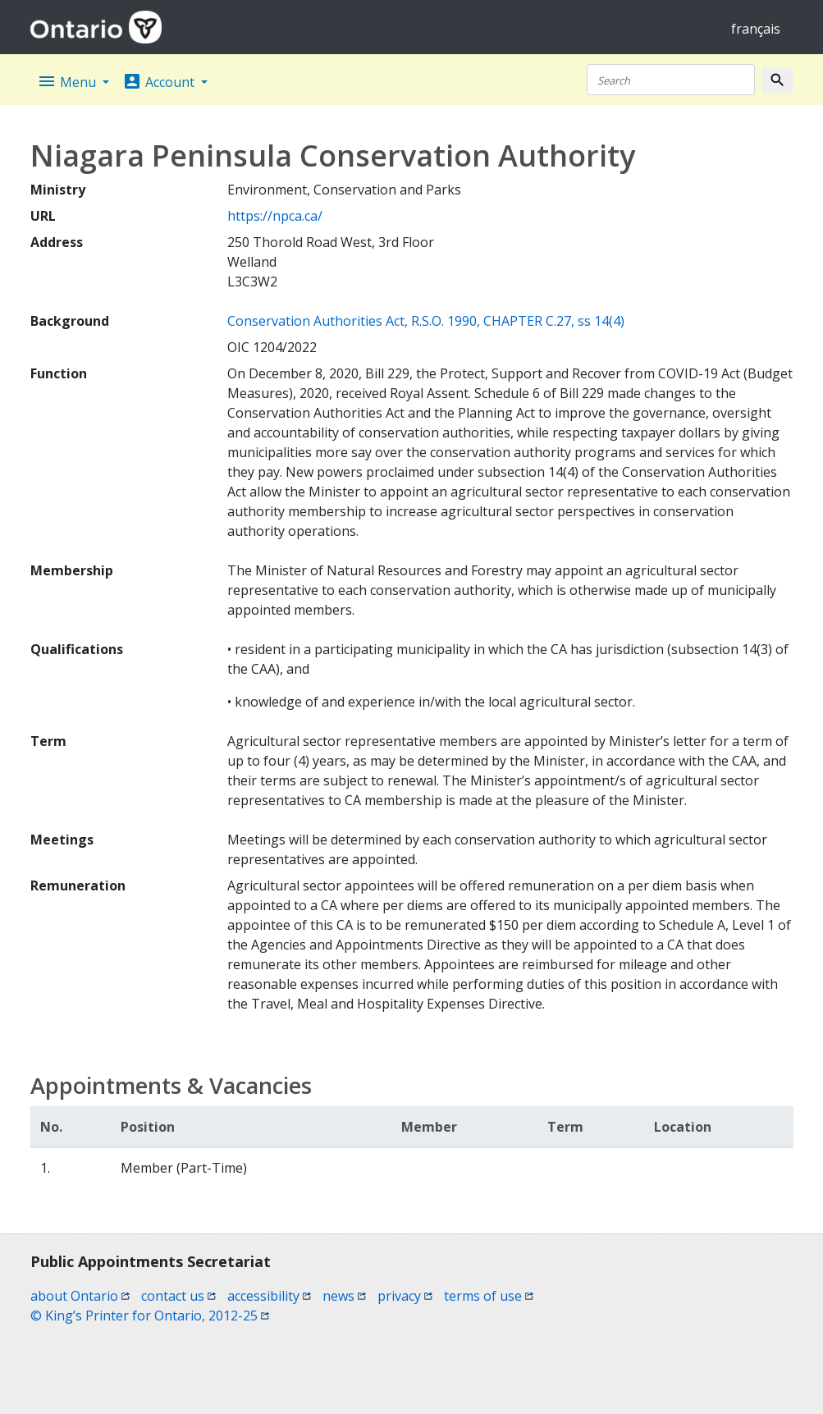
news (344, 1296)
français (755, 29)
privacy (404, 1296)
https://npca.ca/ (274, 216)
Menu (68, 81)
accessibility (269, 1296)
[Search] (671, 79)
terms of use (488, 1296)
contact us (178, 1296)
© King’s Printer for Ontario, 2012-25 (149, 1315)
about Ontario (80, 1296)
